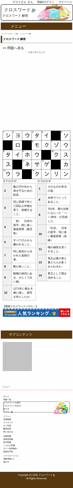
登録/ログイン (45, 1)
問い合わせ (8, 432)
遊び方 (6, 462)
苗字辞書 (7, 442)
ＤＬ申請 (7, 425)
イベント (7, 416)
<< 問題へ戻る (13, 48)
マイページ (65, 1)
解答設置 (7, 429)
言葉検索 (7, 419)
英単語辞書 (8, 439)
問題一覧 (7, 399)
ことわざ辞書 (9, 445)
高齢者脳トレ (9, 459)
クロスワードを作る (12, 406)
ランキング (8, 422)
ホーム (6, 396)
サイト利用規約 (10, 448)
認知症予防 (8, 452)
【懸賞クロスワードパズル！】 (20, 306)
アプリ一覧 (8, 412)
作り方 (6, 409)
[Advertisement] (36, 90)
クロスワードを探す (12, 403)
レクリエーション (11, 456)
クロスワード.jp (19, 9)
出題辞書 (7, 436)
